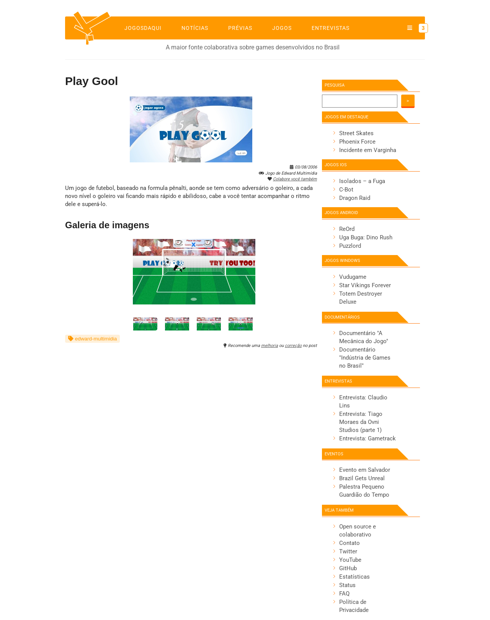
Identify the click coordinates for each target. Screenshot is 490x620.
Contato (349, 543)
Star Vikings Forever (365, 285)
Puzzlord (350, 245)
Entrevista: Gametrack (367, 438)
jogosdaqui (143, 28)
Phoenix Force (357, 141)
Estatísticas (354, 576)
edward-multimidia (92, 339)
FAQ (344, 593)
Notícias (194, 28)
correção (293, 345)
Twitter (348, 551)
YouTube (350, 559)
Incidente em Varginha (367, 150)
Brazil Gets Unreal (362, 478)
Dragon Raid (354, 198)
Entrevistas (331, 28)
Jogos (282, 28)
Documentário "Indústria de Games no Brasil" (364, 357)
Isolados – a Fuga (362, 181)
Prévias (240, 28)
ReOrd (346, 229)
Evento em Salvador (364, 469)
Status (347, 585)
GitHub (348, 568)
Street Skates (356, 133)
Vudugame (352, 276)
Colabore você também (295, 179)
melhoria (269, 345)
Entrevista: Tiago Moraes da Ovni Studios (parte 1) (360, 422)
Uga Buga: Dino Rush (365, 237)
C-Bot (346, 189)
